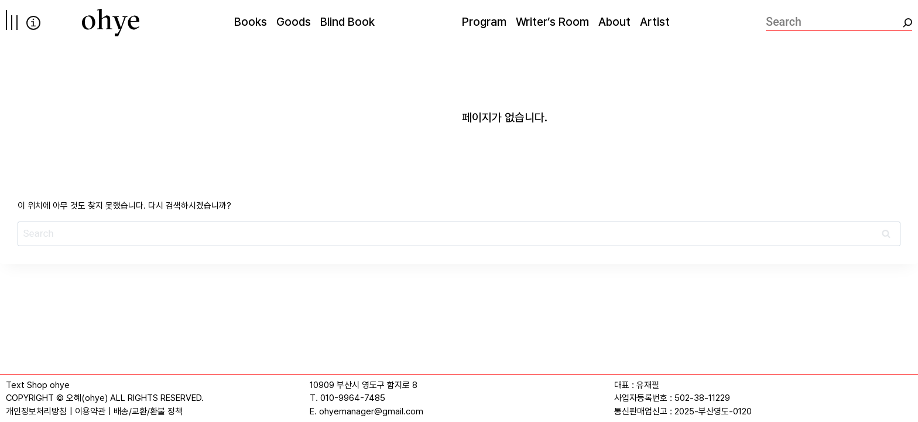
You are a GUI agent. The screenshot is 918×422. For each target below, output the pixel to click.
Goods (293, 22)
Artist (655, 22)
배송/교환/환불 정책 (148, 411)
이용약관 (90, 411)
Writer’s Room (552, 22)
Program (484, 22)
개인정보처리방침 (36, 411)
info (33, 23)
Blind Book (347, 22)
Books (250, 22)
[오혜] (110, 22)
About (614, 22)
